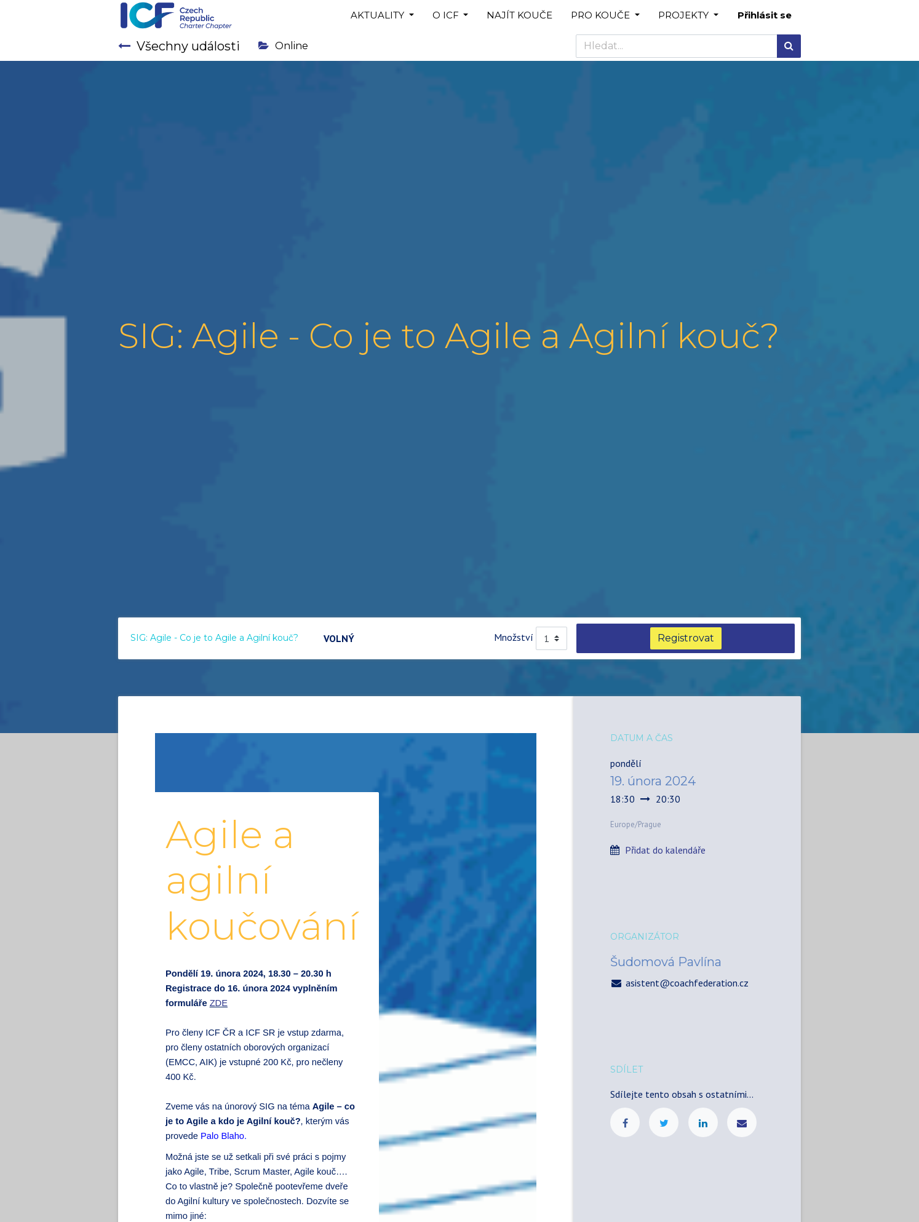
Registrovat (686, 638)
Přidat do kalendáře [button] (665, 850)
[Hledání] (789, 46)
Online (283, 46)
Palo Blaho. (224, 1136)
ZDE (219, 1003)
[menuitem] (519, 15)
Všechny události (179, 46)
